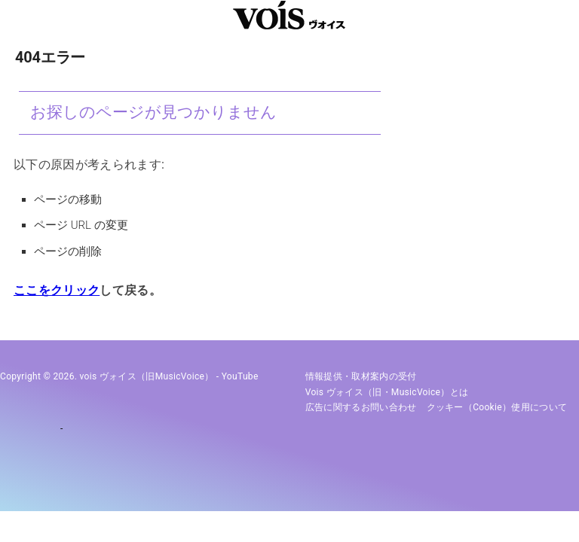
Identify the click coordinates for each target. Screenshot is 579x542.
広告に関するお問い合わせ (361, 407)
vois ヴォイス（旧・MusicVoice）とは (387, 392)
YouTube (240, 376)
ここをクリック (57, 290)
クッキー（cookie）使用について (497, 407)
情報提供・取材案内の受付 (361, 376)
